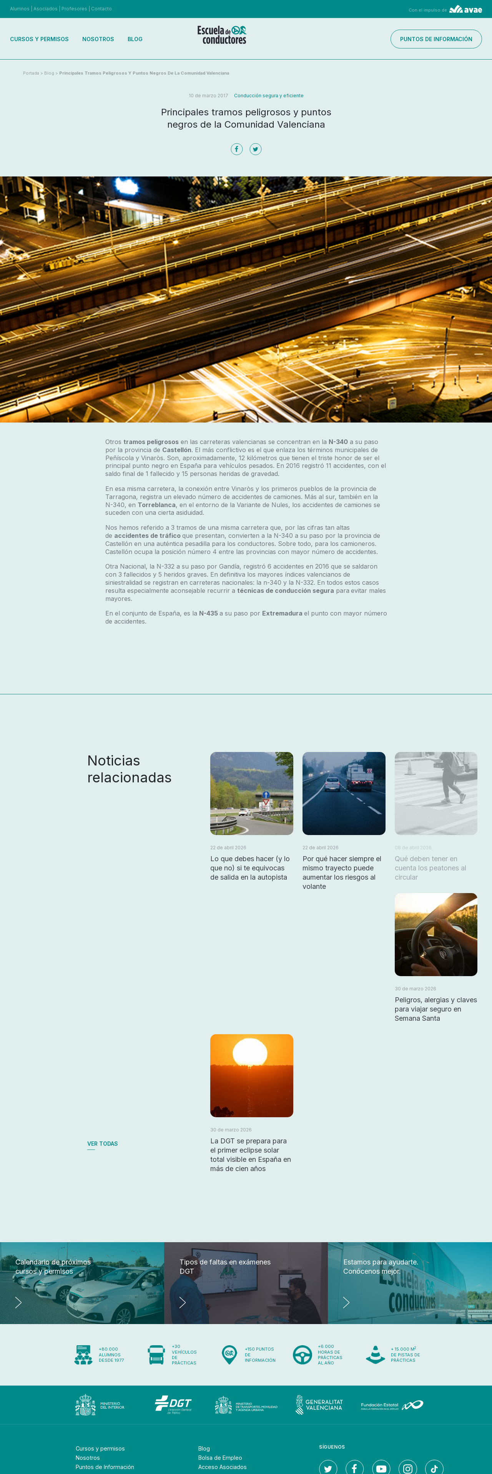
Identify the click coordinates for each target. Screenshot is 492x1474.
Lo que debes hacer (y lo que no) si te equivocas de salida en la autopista (250, 868)
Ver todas (102, 1143)
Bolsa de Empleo (222, 1457)
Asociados (45, 9)
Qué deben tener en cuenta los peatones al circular (430, 868)
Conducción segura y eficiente (269, 95)
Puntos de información (436, 39)
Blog (135, 39)
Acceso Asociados (225, 1467)
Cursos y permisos (39, 39)
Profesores (74, 9)
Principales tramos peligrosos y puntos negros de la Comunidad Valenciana (144, 73)
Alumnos (20, 9)
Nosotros (98, 39)
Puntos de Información (109, 1467)
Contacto (101, 9)
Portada (31, 73)
